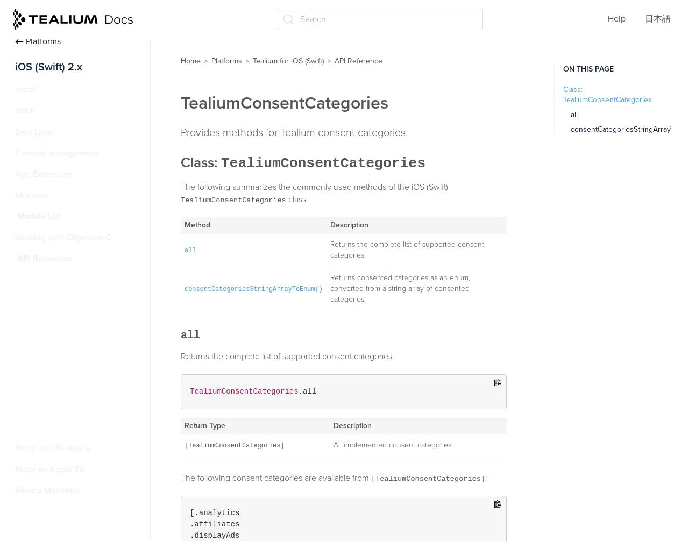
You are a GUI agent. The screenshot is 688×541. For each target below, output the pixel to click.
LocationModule (55, 279)
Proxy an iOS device (52, 448)
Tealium (39, 321)
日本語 (658, 18)
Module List (39, 216)
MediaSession (51, 300)
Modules (31, 195)
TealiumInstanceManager (71, 427)
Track (25, 110)
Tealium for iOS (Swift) (288, 61)
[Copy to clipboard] (498, 383)
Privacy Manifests (47, 490)
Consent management (56, 153)
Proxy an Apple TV (50, 469)
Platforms (38, 41)
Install (26, 89)
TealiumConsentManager (71, 385)
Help (617, 18)
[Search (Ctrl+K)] (379, 19)
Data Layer (35, 132)
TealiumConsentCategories (75, 364)
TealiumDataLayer (58, 406)
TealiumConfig (52, 342)
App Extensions (44, 174)
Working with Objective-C (63, 237)
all (574, 114)
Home (191, 61)
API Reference (45, 258)
